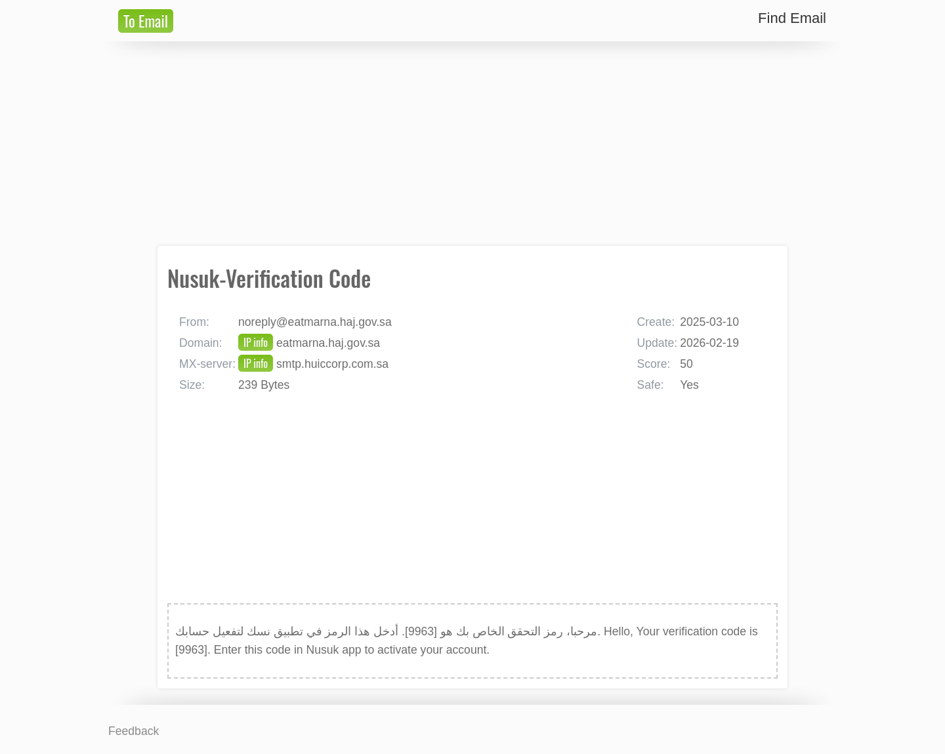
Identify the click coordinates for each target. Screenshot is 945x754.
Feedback (133, 731)
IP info (255, 342)
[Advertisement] (472, 143)
